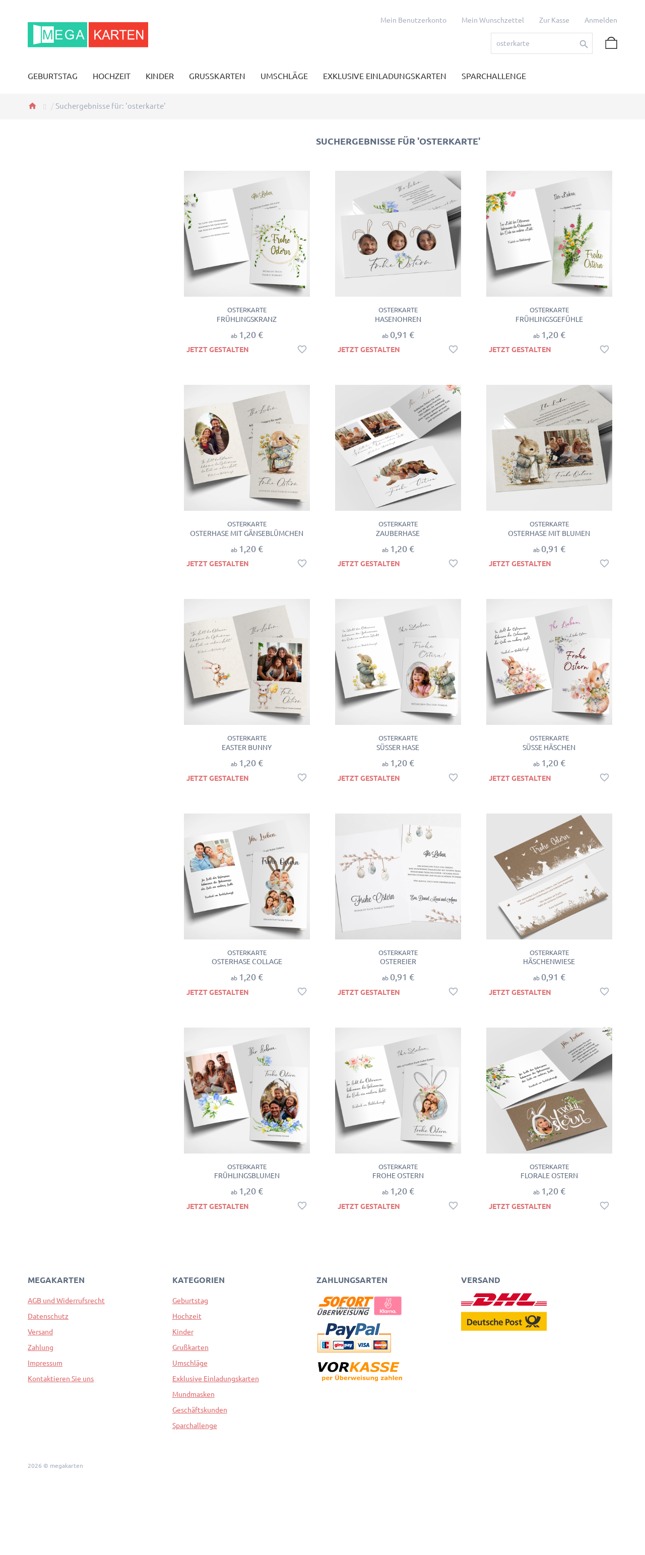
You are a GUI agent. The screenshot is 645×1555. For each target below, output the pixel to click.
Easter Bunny (247, 747)
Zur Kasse (554, 20)
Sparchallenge (194, 1426)
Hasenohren (398, 319)
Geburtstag (190, 1301)
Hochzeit (187, 1316)
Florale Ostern (549, 1176)
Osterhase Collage (247, 962)
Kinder (183, 1332)
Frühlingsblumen (247, 1176)
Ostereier (398, 962)
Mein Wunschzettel (493, 20)
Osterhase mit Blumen (549, 533)
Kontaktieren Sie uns (61, 1379)
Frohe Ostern (398, 1176)
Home (32, 106)
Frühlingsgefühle (549, 319)
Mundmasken (193, 1394)
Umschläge (190, 1363)
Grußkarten (190, 1347)
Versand (40, 1332)
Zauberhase (398, 533)
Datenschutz (48, 1316)
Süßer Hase (397, 747)
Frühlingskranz (247, 319)
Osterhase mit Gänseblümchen (246, 533)
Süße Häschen (549, 747)
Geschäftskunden (199, 1410)
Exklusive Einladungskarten (215, 1379)
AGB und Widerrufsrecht (66, 1301)
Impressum (45, 1363)
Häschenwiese (549, 962)
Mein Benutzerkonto (413, 20)
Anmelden (601, 20)
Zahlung (40, 1347)
